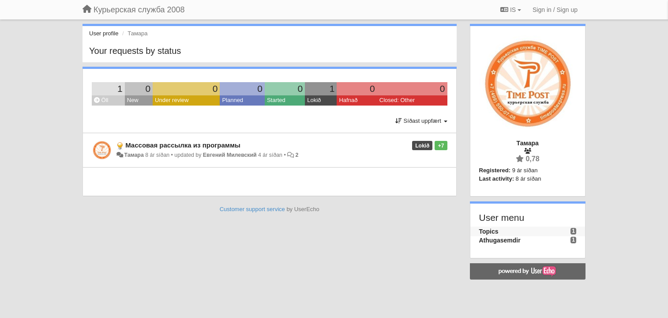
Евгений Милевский (230, 155)
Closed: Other (397, 100)
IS (510, 9)
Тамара (133, 155)
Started (276, 100)
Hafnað (348, 100)
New (133, 100)
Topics (489, 231)
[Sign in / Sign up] (555, 9)
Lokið (314, 100)
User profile (103, 33)
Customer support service (252, 209)
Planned (232, 100)
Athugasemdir (500, 240)
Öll (101, 100)
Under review (172, 100)
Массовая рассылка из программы (182, 145)
